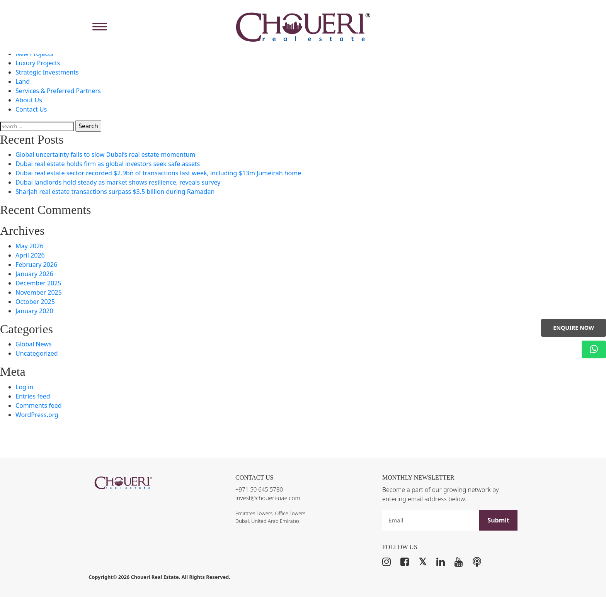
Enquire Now (573, 327)
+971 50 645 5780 (259, 489)
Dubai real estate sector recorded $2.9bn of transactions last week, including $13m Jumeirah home (158, 173)
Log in (24, 387)
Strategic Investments (47, 72)
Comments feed (38, 405)
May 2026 (29, 246)
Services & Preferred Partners (58, 90)
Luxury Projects (37, 63)
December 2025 (38, 283)
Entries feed (32, 396)
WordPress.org (36, 414)
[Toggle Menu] (98, 27)
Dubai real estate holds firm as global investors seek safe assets (107, 163)
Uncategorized (36, 353)
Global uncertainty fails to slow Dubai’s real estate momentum (105, 154)
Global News (33, 344)
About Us (28, 100)
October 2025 (35, 301)
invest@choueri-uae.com (267, 498)
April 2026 (30, 255)
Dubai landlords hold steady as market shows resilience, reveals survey (117, 182)
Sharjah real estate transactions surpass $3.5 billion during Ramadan (114, 191)
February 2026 (36, 264)
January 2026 (34, 274)
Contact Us (31, 109)
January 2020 (34, 311)
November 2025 (38, 292)
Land (22, 81)
